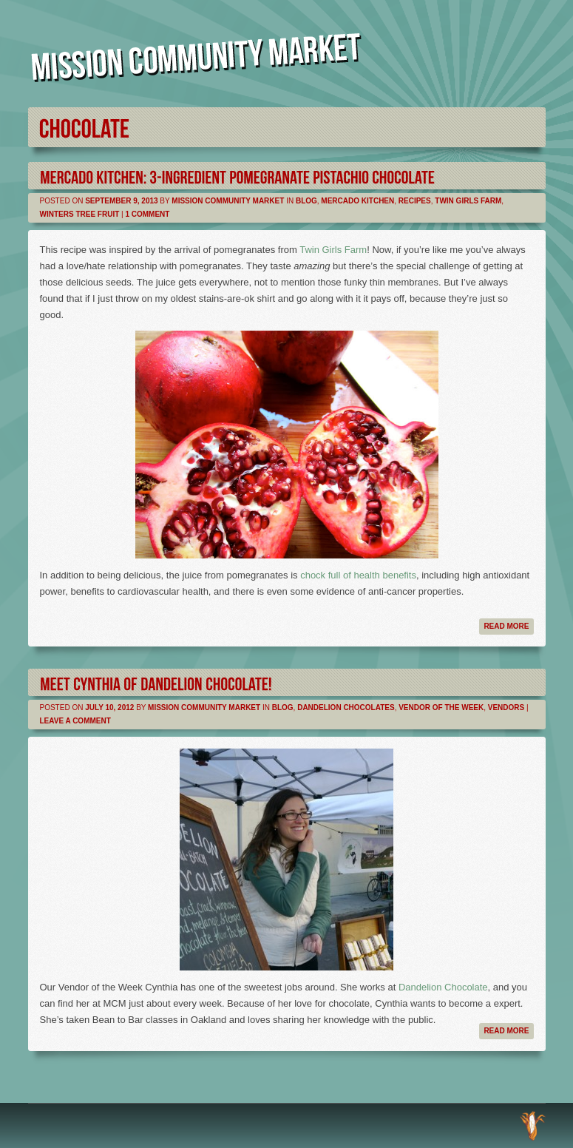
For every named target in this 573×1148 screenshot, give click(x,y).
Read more (506, 626)
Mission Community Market (228, 201)
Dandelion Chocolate (443, 987)
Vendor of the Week (441, 707)
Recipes (415, 201)
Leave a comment (75, 721)
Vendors (506, 707)
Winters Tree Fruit (80, 214)
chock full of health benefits (358, 575)
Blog (306, 201)
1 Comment (147, 214)
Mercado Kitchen (357, 201)
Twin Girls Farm (468, 201)
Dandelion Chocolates (345, 707)
